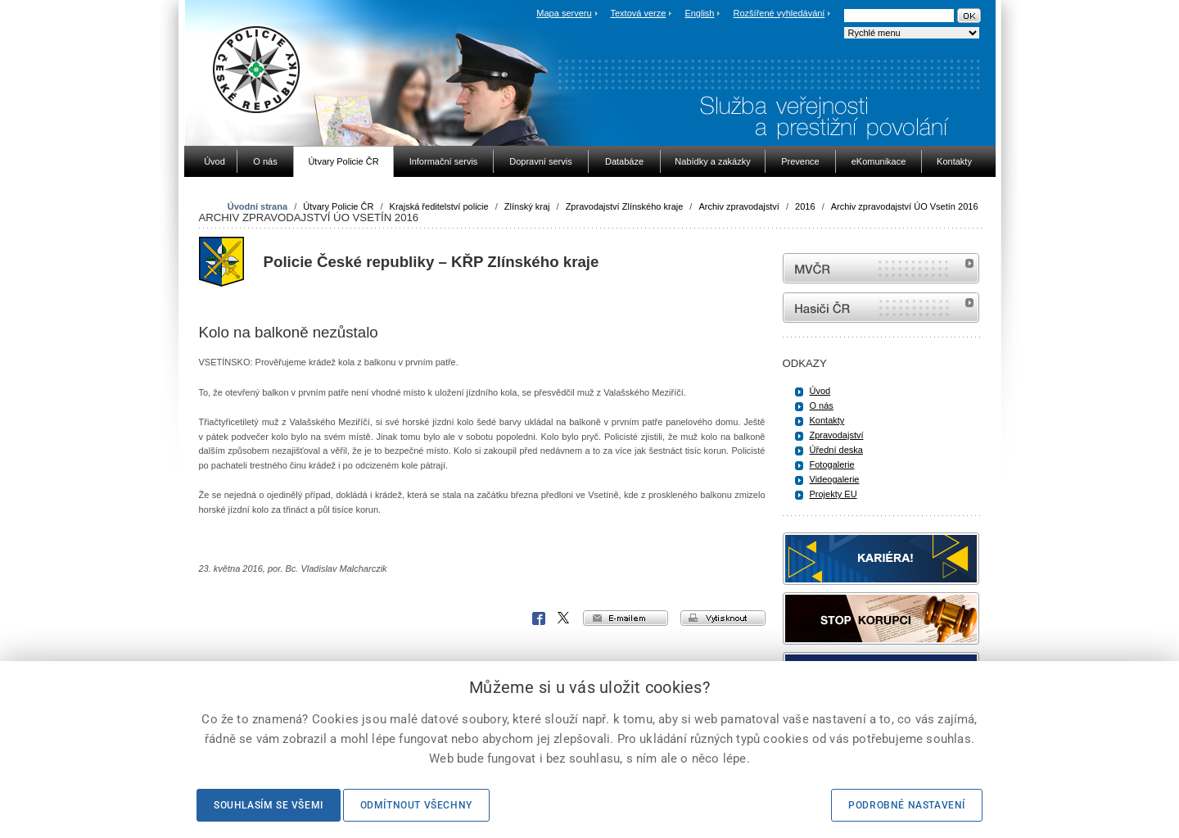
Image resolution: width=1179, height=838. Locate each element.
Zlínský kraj (527, 206)
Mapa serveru (563, 13)
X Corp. (564, 618)
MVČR (881, 268)
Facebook (538, 618)
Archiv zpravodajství (738, 206)
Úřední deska (836, 450)
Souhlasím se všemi (268, 805)
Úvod (820, 391)
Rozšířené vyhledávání (779, 13)
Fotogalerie (832, 464)
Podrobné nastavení (906, 805)
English (699, 13)
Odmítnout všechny (416, 805)
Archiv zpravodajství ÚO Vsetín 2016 (904, 206)
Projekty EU (833, 494)
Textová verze (638, 13)
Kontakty (827, 420)
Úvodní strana (257, 206)
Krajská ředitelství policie (439, 206)
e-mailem (625, 618)
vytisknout (723, 618)
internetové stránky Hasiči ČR (881, 307)
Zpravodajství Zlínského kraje (625, 206)
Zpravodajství (837, 435)
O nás (821, 405)
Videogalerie (835, 479)
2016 (805, 206)
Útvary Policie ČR (338, 206)
